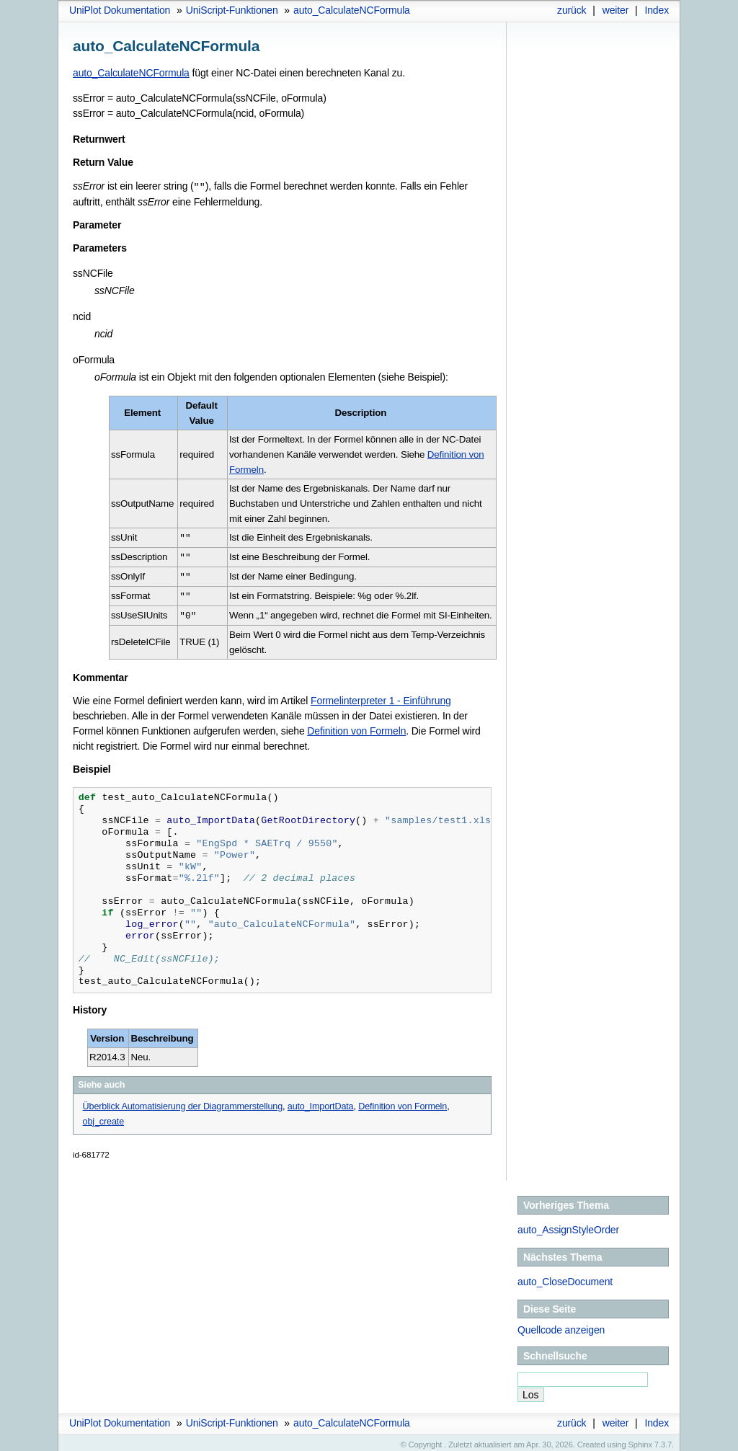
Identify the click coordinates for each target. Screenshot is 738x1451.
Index (656, 10)
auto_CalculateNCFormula (351, 10)
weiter (616, 10)
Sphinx (640, 1440)
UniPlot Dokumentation (119, 10)
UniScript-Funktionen (232, 10)
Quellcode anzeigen (561, 1325)
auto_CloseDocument (565, 1277)
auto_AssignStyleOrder (568, 1225)
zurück (571, 10)
